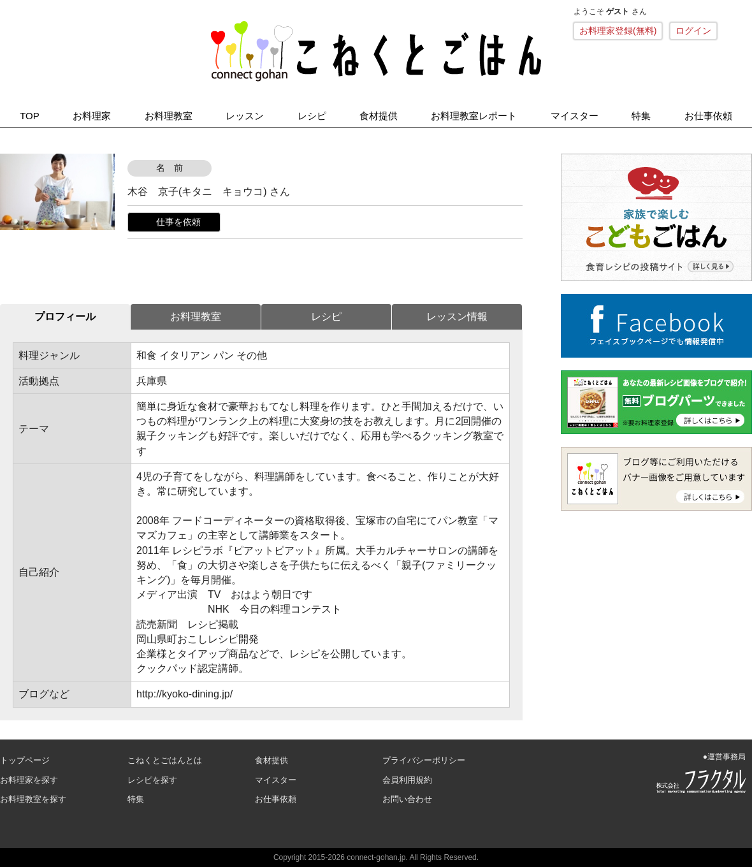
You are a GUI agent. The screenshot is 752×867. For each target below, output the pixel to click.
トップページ (25, 760)
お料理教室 (168, 115)
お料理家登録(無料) (617, 31)
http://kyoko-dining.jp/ (184, 693)
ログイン (693, 31)
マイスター (574, 115)
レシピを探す (152, 780)
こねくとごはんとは (164, 760)
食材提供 (378, 115)
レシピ (312, 115)
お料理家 (92, 115)
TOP (30, 115)
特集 (641, 115)
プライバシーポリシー (423, 760)
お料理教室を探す (33, 799)
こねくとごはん (376, 51)
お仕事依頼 (708, 115)
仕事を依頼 (178, 222)
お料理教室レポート (474, 115)
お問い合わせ (407, 799)
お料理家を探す (29, 780)
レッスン (245, 115)
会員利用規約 (407, 780)
